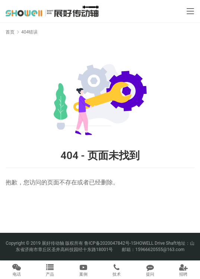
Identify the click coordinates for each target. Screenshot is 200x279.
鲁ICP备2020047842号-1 (108, 243)
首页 (10, 32)
